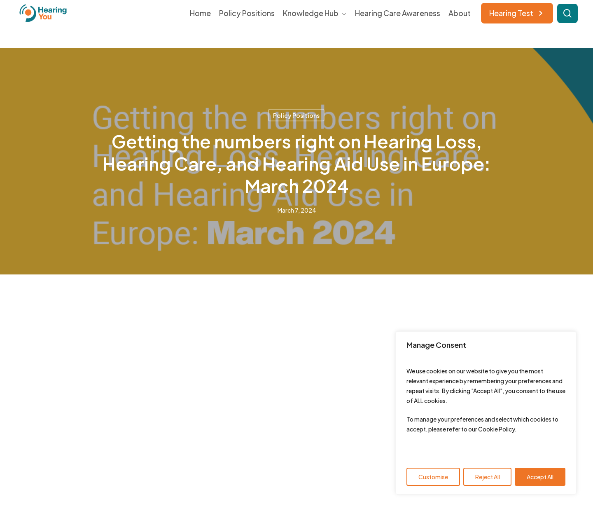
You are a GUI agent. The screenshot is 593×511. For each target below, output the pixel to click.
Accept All (540, 477)
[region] (486, 413)
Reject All (487, 477)
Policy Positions (296, 115)
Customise (433, 477)
